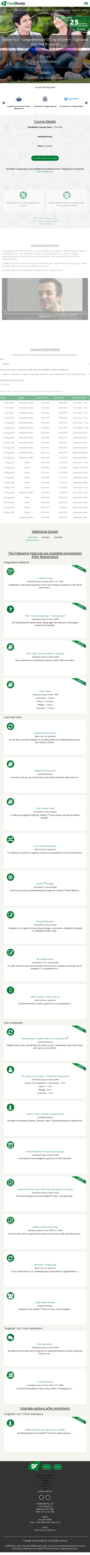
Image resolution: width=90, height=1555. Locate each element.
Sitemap (45, 1480)
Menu (86, 3)
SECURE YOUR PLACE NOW (45, 158)
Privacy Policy (45, 1478)
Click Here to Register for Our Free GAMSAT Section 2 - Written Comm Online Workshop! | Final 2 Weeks (45, 11)
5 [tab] (53, 114)
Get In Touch (45, 1486)
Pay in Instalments (45, 171)
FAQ (45, 1483)
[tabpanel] (19, 102)
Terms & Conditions (45, 1475)
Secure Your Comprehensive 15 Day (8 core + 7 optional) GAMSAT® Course (45, 41)
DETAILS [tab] (46, 537)
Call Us (47, 1466)
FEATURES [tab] (32, 537)
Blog (45, 1488)
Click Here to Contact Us (45, 1530)
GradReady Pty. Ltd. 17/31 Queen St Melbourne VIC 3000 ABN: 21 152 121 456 (45, 1507)
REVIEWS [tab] (58, 537)
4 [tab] (49, 114)
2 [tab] (41, 114)
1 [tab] (37, 114)
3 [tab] (45, 114)
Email (57, 1466)
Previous (3, 103)
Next (86, 103)
